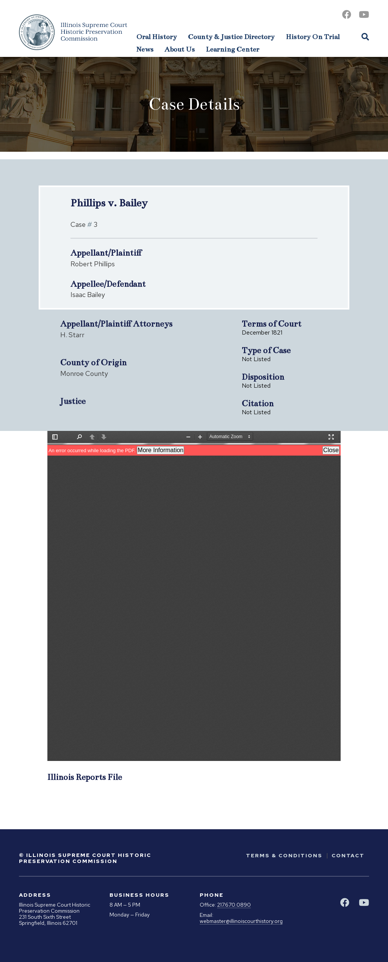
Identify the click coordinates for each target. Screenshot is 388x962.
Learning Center (232, 49)
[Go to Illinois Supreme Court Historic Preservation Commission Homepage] (73, 32)
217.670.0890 (234, 905)
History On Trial (313, 37)
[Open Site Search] (365, 36)
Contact (348, 855)
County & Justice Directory (231, 37)
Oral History (156, 37)
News (144, 49)
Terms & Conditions (284, 855)
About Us (179, 49)
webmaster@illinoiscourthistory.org (241, 921)
